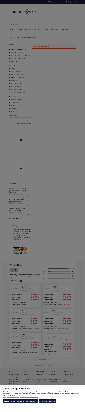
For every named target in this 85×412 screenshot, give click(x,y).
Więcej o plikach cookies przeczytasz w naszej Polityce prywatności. (20, 397)
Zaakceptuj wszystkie (47, 401)
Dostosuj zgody (31, 401)
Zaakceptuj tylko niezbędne (14, 401)
